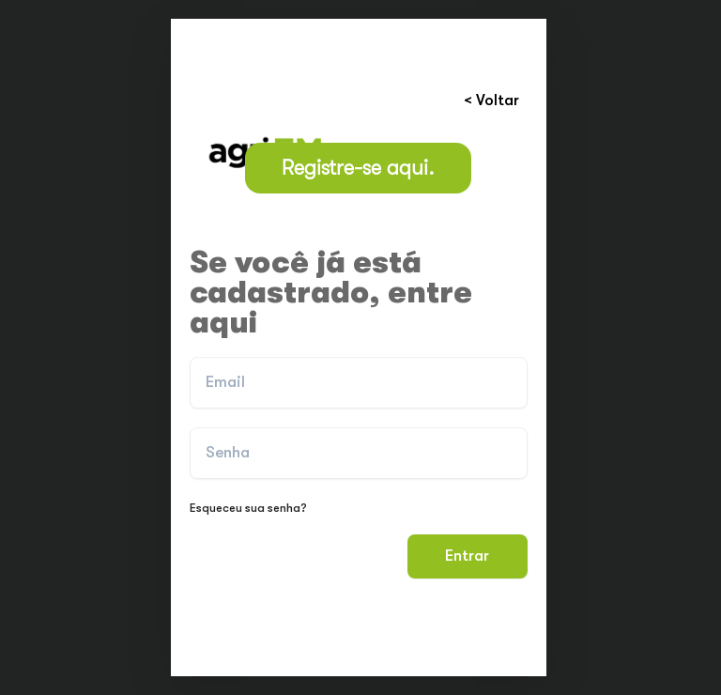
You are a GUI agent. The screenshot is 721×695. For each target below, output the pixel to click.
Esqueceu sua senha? (248, 508)
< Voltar (491, 100)
